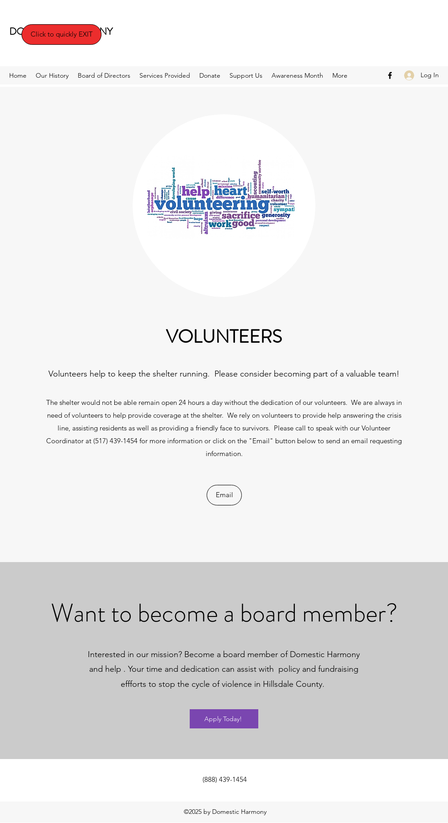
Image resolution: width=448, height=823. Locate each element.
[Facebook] (390, 75)
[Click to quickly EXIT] (61, 34)
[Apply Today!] (224, 718)
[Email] (224, 495)
